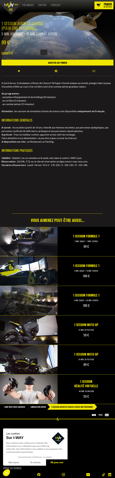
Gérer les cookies (12, 468)
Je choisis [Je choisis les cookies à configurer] (35, 462)
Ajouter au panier (57, 62)
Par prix (42, 5)
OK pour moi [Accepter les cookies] (57, 462)
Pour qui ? (56, 5)
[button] (6, 472)
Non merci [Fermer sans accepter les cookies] (13, 462)
